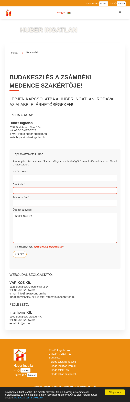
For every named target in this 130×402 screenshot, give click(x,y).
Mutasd (103, 3)
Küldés (19, 254)
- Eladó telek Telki (59, 369)
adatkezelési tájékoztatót (48, 246)
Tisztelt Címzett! (65, 228)
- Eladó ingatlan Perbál (62, 365)
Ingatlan (14, 297)
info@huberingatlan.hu (32, 133)
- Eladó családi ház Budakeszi (60, 356)
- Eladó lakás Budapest (62, 374)
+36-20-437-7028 (25, 130)
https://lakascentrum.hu (60, 297)
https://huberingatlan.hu (31, 137)
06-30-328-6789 (24, 290)
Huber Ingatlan (24, 365)
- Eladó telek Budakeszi (62, 361)
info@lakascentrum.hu (32, 293)
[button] (64, 12)
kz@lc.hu (24, 323)
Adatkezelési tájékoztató (46, 398)
